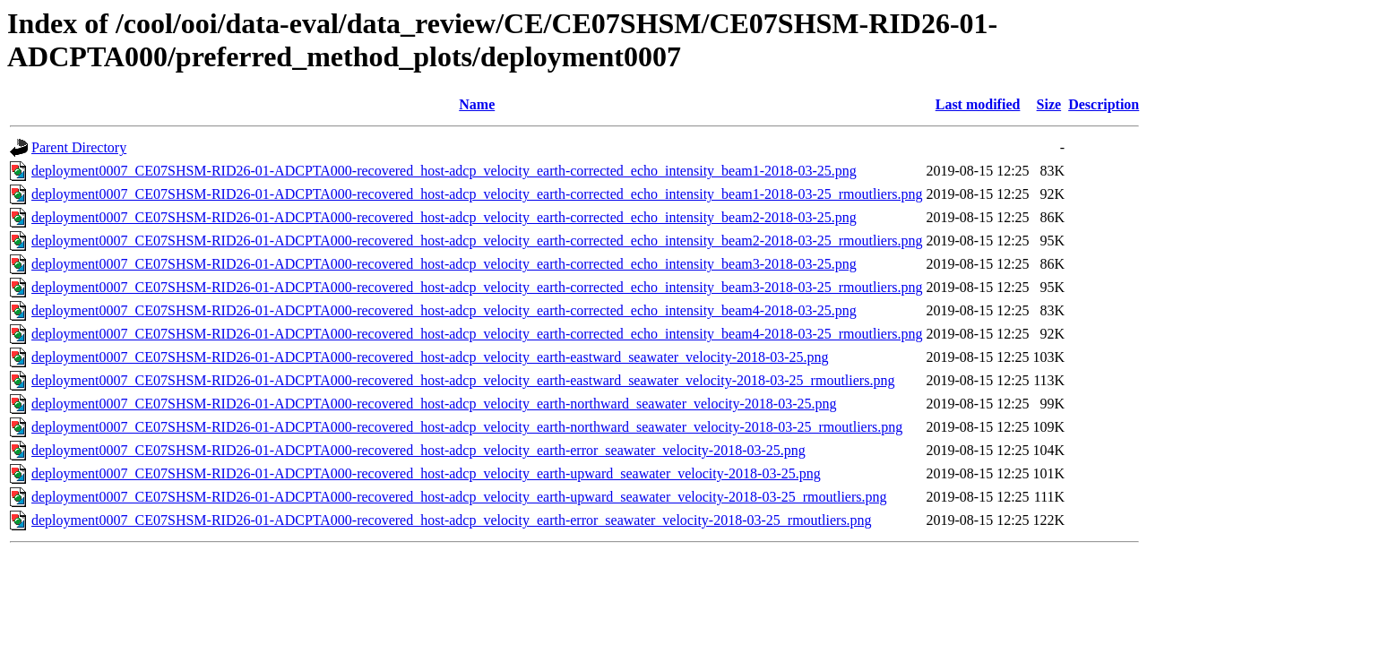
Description (1103, 104)
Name (477, 104)
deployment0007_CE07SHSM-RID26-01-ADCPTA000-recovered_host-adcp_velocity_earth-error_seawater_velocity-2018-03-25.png (418, 450)
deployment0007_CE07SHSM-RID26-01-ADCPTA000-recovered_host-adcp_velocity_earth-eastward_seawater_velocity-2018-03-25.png (430, 357)
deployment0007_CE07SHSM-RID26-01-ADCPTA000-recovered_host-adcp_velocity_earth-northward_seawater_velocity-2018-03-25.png (434, 403)
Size (1049, 104)
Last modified (978, 104)
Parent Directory (78, 147)
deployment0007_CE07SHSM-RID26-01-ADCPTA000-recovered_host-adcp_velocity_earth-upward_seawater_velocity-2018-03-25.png (426, 473)
